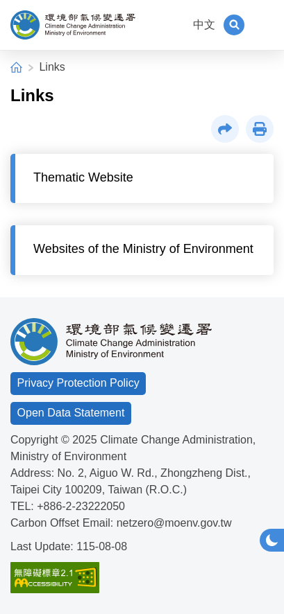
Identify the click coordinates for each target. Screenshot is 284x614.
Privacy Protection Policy (78, 383)
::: (175, 24)
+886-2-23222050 (81, 506)
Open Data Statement (71, 413)
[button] (234, 25)
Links (52, 67)
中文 (204, 24)
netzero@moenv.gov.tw (174, 523)
